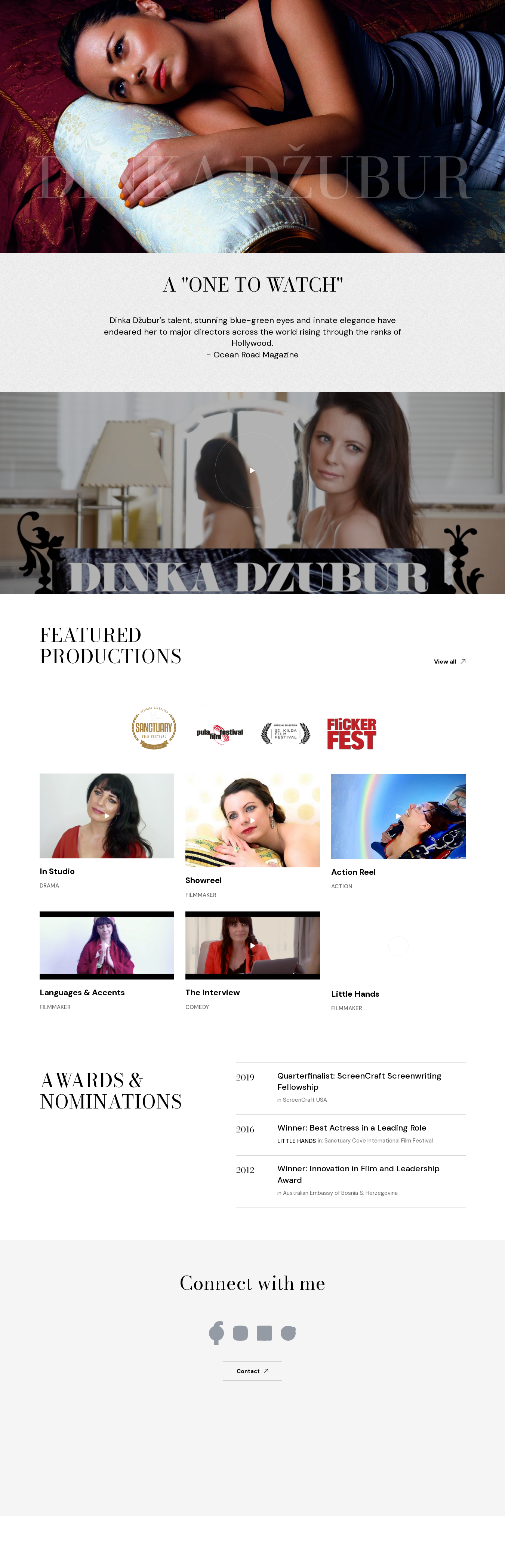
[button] (219, 14)
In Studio (57, 871)
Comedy (197, 1007)
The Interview (212, 992)
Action (341, 886)
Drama (49, 885)
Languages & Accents (82, 992)
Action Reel (353, 872)
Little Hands (355, 993)
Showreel (203, 880)
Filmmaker (200, 895)
